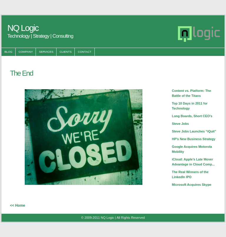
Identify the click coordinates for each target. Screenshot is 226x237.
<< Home (17, 205)
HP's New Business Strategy (193, 139)
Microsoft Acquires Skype (191, 184)
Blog (8, 51)
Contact (84, 51)
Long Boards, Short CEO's (192, 116)
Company (26, 51)
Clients (65, 51)
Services (46, 51)
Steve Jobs (180, 123)
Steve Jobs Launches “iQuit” (194, 131)
